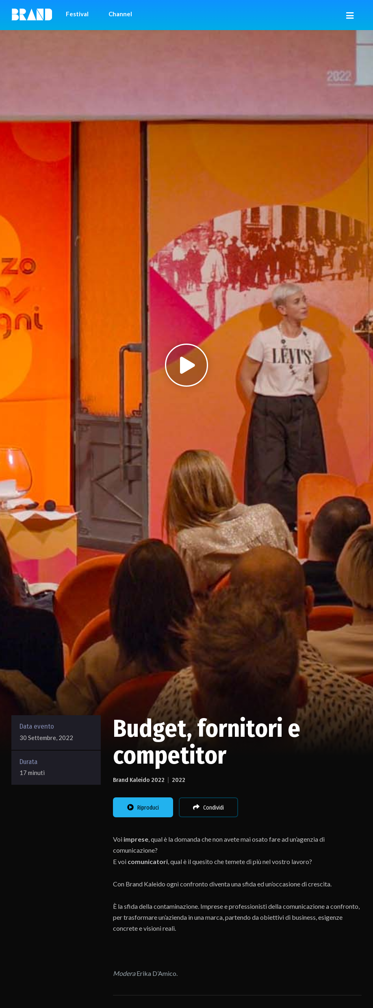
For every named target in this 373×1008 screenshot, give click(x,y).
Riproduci (143, 807)
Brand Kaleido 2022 (139, 780)
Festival (77, 13)
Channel (120, 13)
